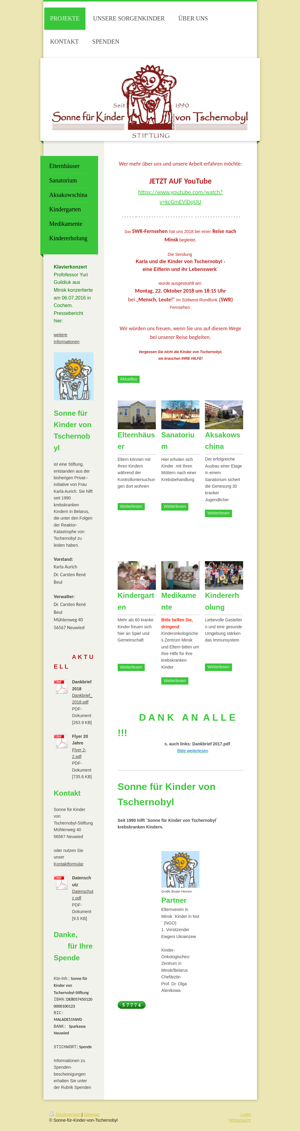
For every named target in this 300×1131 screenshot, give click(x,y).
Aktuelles (128, 379)
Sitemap (91, 1116)
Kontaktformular (69, 864)
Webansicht (240, 1121)
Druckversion (65, 1116)
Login (245, 1116)
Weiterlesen (131, 506)
